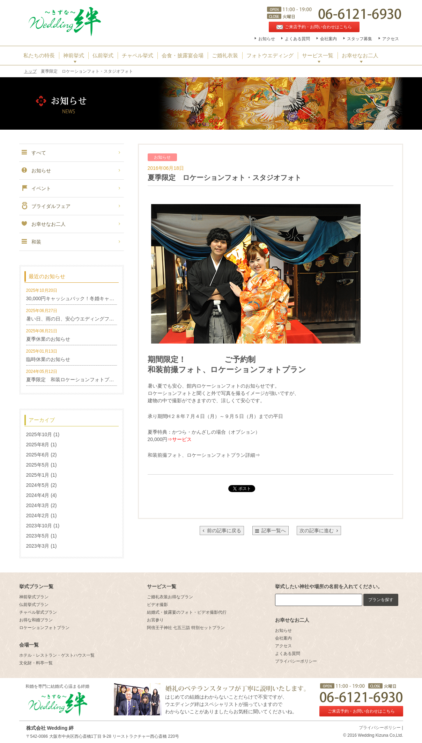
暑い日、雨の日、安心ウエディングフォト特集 (77, 319)
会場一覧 (29, 645)
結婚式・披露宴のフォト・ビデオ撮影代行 (187, 612)
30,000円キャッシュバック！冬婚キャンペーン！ (80, 298)
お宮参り (155, 620)
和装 (31, 242)
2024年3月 (38, 505)
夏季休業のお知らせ (48, 339)
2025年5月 (38, 465)
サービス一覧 (317, 55)
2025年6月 (38, 454)
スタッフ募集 (359, 38)
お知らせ (266, 38)
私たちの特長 (39, 55)
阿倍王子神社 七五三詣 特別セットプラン (186, 627)
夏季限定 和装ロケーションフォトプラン (72, 379)
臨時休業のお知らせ (48, 359)
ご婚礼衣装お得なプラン (170, 596)
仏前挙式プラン (34, 604)
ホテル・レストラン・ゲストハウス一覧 (57, 655)
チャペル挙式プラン (38, 612)
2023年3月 (38, 546)
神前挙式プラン (34, 596)
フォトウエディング (270, 55)
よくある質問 (297, 38)
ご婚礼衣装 (225, 55)
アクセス (390, 38)
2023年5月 (38, 536)
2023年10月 (39, 525)
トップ (30, 71)
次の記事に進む (318, 530)
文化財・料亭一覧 (36, 663)
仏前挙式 (102, 55)
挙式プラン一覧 (36, 586)
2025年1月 (38, 475)
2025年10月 (39, 434)
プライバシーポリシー (296, 661)
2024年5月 (38, 485)
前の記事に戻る (221, 530)
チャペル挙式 (137, 55)
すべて (33, 152)
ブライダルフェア (46, 206)
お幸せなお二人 (360, 55)
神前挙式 (73, 55)
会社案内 (328, 38)
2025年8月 (38, 444)
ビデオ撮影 (157, 604)
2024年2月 (38, 515)
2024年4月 (38, 495)
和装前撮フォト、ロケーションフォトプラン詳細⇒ (204, 455)
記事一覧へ (273, 530)
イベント (36, 188)
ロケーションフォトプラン (44, 627)
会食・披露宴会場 (182, 55)
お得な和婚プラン (36, 620)
